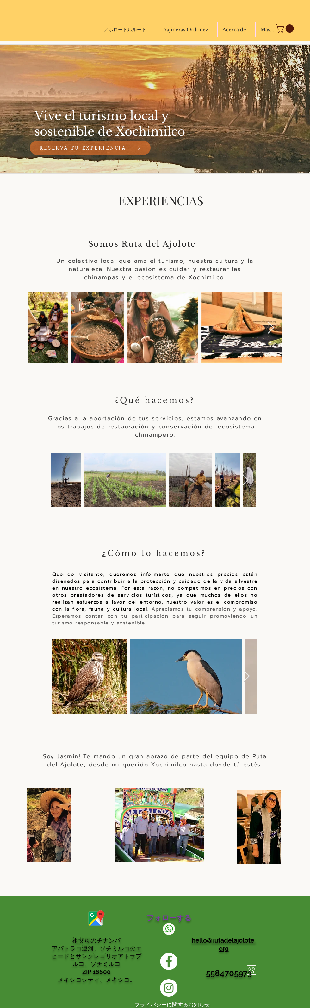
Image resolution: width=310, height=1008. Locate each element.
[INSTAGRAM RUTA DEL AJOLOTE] (168, 988)
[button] (286, 28)
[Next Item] (271, 328)
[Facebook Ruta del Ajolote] (168, 961)
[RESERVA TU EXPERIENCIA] (90, 148)
